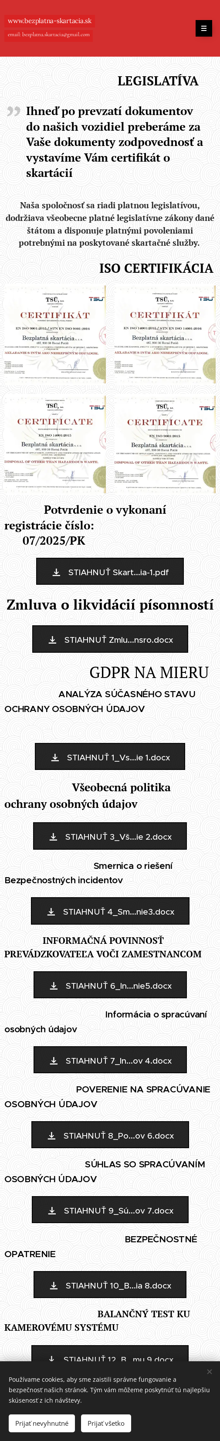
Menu (201, 28)
